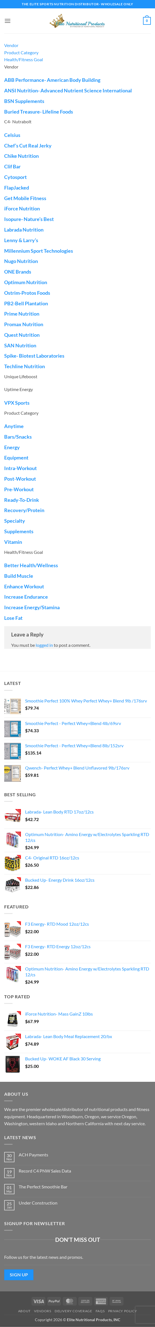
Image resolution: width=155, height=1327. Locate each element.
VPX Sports (17, 403)
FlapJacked (16, 188)
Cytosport (15, 177)
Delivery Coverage (73, 1311)
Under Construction (38, 1202)
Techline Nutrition (24, 366)
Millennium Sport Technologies (38, 251)
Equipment (16, 457)
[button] (7, 21)
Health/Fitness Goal (23, 59)
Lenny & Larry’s (21, 240)
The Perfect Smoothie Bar (43, 1186)
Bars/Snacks (18, 437)
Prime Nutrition (21, 314)
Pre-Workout (19, 489)
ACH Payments (33, 1154)
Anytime (14, 426)
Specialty (14, 521)
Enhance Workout (24, 586)
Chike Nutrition (21, 156)
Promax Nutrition (23, 324)
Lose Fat (13, 618)
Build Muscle (18, 576)
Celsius (12, 135)
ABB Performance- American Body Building (52, 80)
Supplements (18, 531)
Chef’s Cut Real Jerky (28, 145)
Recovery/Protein (24, 510)
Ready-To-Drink (21, 500)
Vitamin (13, 542)
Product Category (21, 52)
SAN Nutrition (20, 345)
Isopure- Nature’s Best (29, 219)
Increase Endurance (26, 597)
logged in (44, 645)
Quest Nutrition (22, 335)
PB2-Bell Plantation (26, 303)
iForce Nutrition (22, 208)
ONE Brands (17, 272)
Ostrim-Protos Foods (27, 293)
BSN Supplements (24, 101)
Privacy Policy (122, 1311)
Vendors (42, 1311)
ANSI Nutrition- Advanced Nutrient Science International (68, 90)
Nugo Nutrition (21, 261)
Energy (12, 447)
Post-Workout (20, 479)
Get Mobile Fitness (25, 198)
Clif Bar (12, 166)
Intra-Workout (20, 468)
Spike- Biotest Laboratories (34, 356)
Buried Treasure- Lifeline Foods (38, 112)
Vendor (11, 45)
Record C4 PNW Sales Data (45, 1170)
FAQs (100, 1311)
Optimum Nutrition (25, 282)
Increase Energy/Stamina (32, 607)
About (24, 1311)
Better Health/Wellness (31, 565)
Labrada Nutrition (23, 230)
